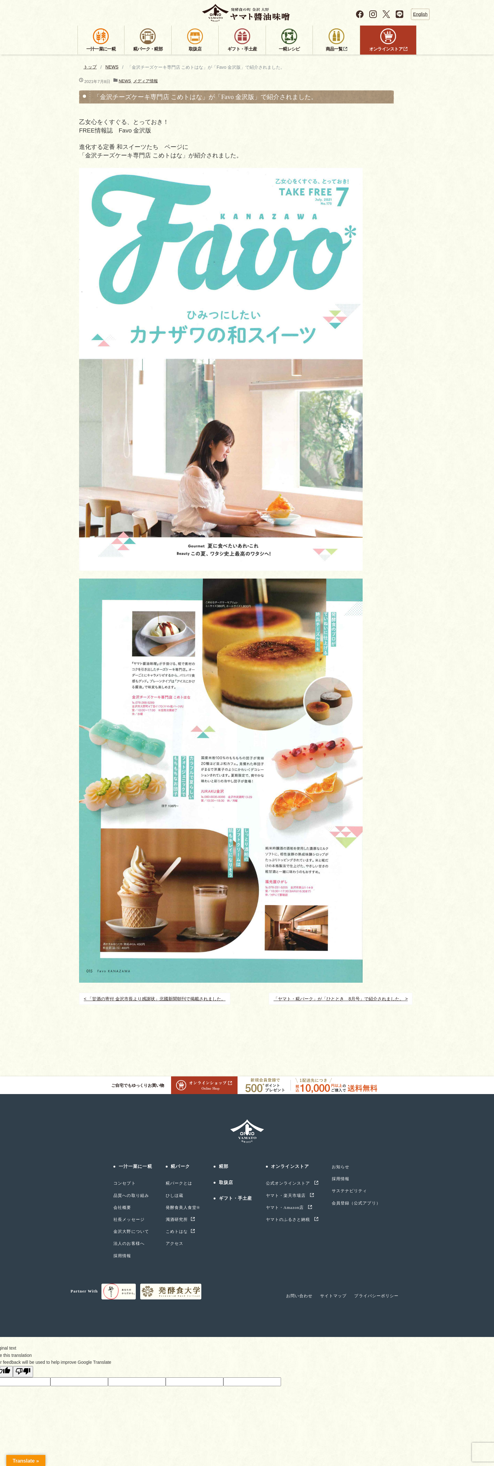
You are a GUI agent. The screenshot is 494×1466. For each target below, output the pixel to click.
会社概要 (122, 1207)
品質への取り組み (131, 1195)
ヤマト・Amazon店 (285, 1207)
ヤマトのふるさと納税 (289, 1219)
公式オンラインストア (289, 1183)
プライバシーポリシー (376, 1295)
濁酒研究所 (177, 1219)
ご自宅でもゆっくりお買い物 (174, 1085)
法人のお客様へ (128, 1243)
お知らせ (340, 1166)
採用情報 (122, 1255)
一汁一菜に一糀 (135, 1166)
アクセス (174, 1243)
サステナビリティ (349, 1190)
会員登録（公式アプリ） (356, 1203)
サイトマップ (333, 1295)
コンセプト (124, 1183)
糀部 (223, 1166)
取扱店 (226, 1182)
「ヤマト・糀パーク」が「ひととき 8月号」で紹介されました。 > (340, 998)
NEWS (112, 67)
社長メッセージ (128, 1219)
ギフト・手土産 (235, 1198)
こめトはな (177, 1231)
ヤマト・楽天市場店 (286, 1195)
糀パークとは (179, 1183)
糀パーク (180, 1166)
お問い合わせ (299, 1295)
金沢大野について (131, 1231)
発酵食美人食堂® (183, 1207)
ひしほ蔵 (174, 1195)
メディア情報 (145, 81)
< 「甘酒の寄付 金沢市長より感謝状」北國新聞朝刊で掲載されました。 (155, 998)
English (420, 14)
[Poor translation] (23, 1371)
